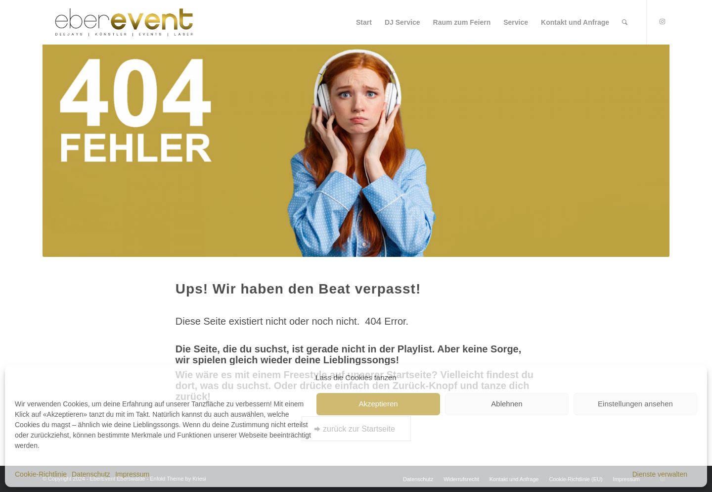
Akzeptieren (378, 403)
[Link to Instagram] (662, 21)
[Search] (625, 22)
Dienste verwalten (659, 474)
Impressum (132, 474)
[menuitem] (364, 22)
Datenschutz (91, 474)
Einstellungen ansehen (635, 403)
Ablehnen (506, 403)
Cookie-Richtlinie (41, 474)
